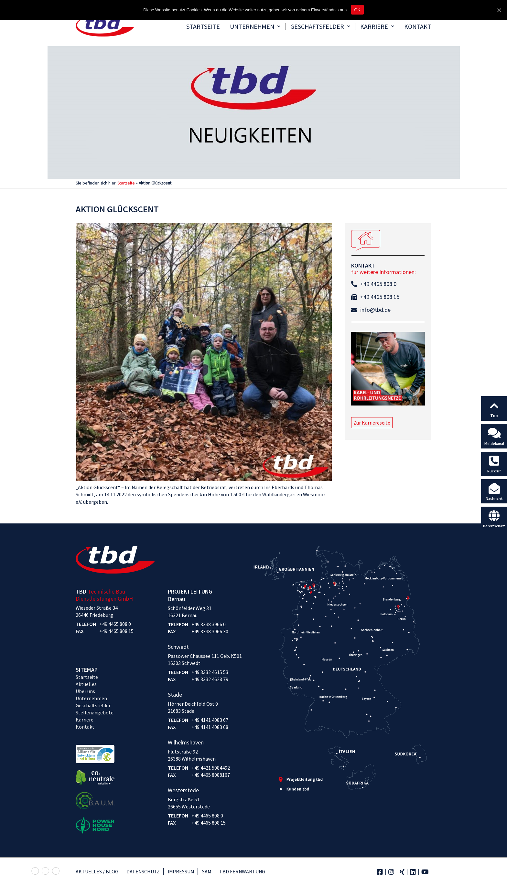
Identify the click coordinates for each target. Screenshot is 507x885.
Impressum (181, 871)
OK (357, 9)
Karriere (377, 26)
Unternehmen (255, 26)
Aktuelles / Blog (97, 871)
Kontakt (417, 26)
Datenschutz (143, 871)
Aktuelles (86, 684)
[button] (372, 422)
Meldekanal (494, 443)
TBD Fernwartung (242, 871)
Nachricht (494, 498)
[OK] (499, 10)
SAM (206, 871)
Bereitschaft (494, 525)
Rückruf (494, 471)
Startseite (203, 26)
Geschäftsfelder (320, 26)
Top (494, 415)
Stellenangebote (94, 712)
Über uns (85, 691)
